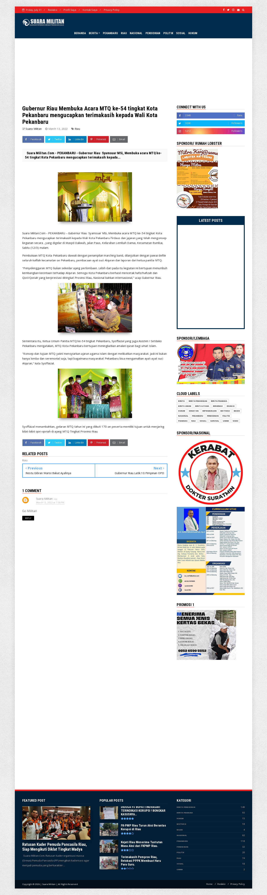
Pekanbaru (182, 841)
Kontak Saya (90, 10)
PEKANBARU (110, 33)
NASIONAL (136, 33)
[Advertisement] (133, 72)
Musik (180, 830)
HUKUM (192, 33)
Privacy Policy (112, 10)
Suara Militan (44, 498)
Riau (77, 128)
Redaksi (52, 10)
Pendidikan (182, 847)
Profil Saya (70, 10)
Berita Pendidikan (186, 807)
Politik (180, 852)
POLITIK (168, 33)
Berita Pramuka (185, 812)
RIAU (124, 33)
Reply (28, 518)
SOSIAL (180, 33)
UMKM (180, 869)
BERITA (93, 33)
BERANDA (80, 33)
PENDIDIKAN (153, 33)
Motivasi (181, 824)
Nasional (182, 835)
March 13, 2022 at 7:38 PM (50, 502)
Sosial (180, 864)
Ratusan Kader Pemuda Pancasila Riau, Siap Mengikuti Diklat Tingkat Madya (54, 847)
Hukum (180, 818)
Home (209, 884)
